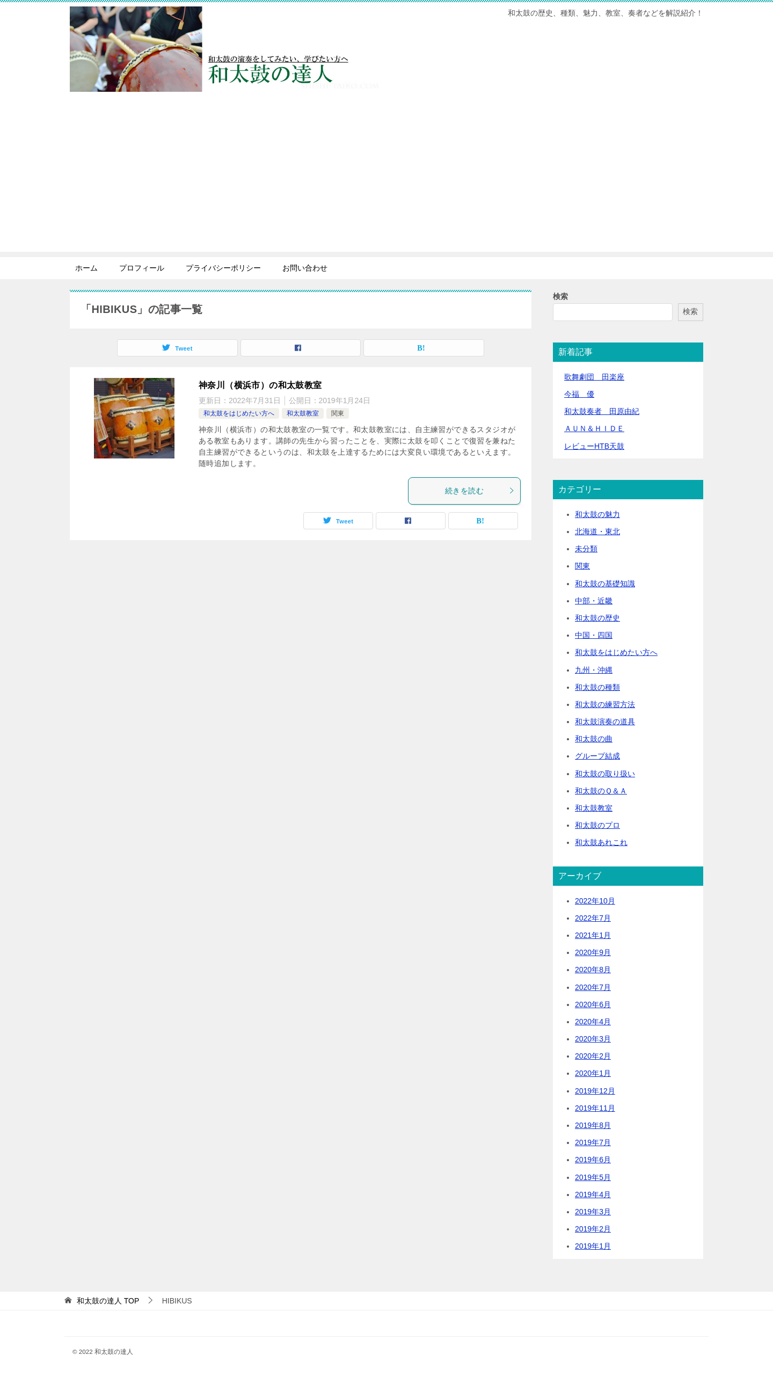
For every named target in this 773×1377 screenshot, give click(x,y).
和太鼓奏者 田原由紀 (601, 411)
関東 (337, 413)
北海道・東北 (597, 531)
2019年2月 (593, 1229)
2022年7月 (593, 918)
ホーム (86, 268)
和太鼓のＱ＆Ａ (601, 790)
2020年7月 (593, 987)
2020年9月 (593, 952)
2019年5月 (593, 1177)
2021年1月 (593, 935)
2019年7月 (593, 1142)
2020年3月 (593, 1038)
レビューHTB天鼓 (594, 446)
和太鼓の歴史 (597, 618)
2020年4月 (593, 1021)
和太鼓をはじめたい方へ (238, 413)
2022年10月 (595, 901)
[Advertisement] (386, 176)
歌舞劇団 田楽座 (594, 377)
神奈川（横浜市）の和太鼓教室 (260, 385)
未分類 (586, 548)
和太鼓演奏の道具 (605, 721)
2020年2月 (593, 1056)
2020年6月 (593, 1004)
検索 (560, 296)
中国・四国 (593, 635)
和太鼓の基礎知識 (605, 583)
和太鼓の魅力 (597, 514)
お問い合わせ (304, 268)
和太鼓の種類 (597, 687)
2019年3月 (593, 1211)
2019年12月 (595, 1091)
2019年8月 (593, 1125)
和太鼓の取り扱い (605, 773)
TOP (108, 1300)
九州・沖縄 (593, 670)
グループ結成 (597, 756)
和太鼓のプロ (597, 825)
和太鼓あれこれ (601, 842)
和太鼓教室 (303, 413)
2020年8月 (593, 969)
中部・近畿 (593, 600)
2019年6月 (593, 1159)
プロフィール (141, 268)
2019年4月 (593, 1194)
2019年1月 (593, 1246)
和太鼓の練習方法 (605, 704)
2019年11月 (595, 1108)
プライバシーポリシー (223, 268)
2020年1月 (593, 1073)
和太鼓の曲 (593, 738)
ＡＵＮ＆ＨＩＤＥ (594, 428)
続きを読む (480, 490)
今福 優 (579, 394)
